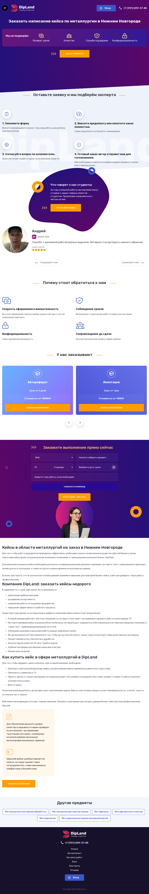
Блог (74, 862)
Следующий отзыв (133, 263)
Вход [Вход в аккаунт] (105, 8)
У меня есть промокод (74, 487)
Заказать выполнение (38, 408)
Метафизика (101, 811)
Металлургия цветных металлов (70, 811)
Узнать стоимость (74, 54)
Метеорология (48, 818)
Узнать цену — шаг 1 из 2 (74, 497)
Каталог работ (74, 857)
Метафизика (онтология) (129, 811)
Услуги (74, 849)
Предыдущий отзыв (46, 263)
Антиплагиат (75, 853)
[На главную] (22, 8)
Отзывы (74, 870)
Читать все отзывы (65, 208)
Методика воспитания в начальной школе (85, 818)
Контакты (74, 866)
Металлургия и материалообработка (25, 811)
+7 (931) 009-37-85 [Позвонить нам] (133, 8)
